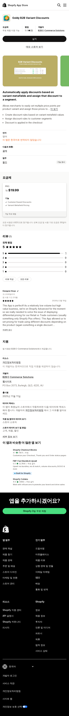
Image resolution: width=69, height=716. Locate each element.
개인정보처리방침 (12, 362)
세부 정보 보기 (10, 436)
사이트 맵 (7, 698)
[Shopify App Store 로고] (15, 5)
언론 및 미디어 (42, 627)
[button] (34, 453)
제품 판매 (7, 560)
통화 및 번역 (41, 589)
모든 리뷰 (24, 279)
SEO (37, 577)
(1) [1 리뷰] (31, 30)
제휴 (37, 639)
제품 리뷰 (40, 560)
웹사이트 (7, 381)
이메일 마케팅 (42, 572)
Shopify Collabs (20, 479)
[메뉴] (64, 5)
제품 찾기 (7, 554)
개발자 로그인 (10, 675)
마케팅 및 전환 (10, 577)
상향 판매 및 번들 (44, 566)
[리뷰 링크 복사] (17, 291)
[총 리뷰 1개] (65, 253)
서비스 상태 (41, 650)
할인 (5, 162)
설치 (34, 38)
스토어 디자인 (10, 572)
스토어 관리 (9, 583)
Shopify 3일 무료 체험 (34, 511)
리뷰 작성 (9, 279)
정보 (37, 610)
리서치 (6, 627)
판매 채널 (7, 548)
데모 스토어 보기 (34, 46)
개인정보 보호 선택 (12, 706)
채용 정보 (40, 615)
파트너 (38, 633)
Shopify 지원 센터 (12, 610)
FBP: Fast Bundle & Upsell (25, 461)
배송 (37, 583)
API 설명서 (8, 615)
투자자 (38, 621)
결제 (5, 151)
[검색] (59, 5)
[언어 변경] (21, 666)
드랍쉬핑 (39, 548)
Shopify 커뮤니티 (12, 621)
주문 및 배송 (9, 566)
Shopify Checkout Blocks (25, 450)
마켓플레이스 (42, 554)
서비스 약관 (9, 683)
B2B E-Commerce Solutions (51, 30)
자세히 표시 (7, 330)
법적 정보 (40, 645)
